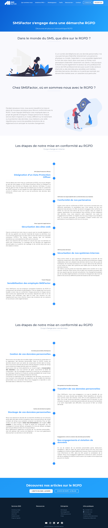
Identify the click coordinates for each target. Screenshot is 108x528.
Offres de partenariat (66, 514)
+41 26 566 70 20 (87, 510)
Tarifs (61, 2)
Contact (78, 2)
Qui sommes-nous (27, 2)
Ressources (69, 2)
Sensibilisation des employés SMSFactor (29, 283)
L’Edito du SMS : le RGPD (41, 491)
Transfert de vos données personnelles (78, 389)
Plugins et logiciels (15, 518)
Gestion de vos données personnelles (30, 354)
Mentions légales (87, 514)
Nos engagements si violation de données (75, 441)
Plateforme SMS (15, 516)
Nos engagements (65, 512)
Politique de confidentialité (89, 518)
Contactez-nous (87, 512)
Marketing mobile (15, 510)
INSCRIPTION (98, 2)
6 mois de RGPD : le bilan (66, 491)
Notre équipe (64, 510)
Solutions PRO (40, 2)
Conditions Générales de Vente (90, 516)
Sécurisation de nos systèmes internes (78, 253)
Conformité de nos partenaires (74, 200)
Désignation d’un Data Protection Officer (32, 176)
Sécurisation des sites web (36, 227)
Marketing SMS (15, 512)
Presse (62, 516)
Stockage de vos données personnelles (29, 412)
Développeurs (52, 2)
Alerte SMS (14, 514)
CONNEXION (87, 2)
